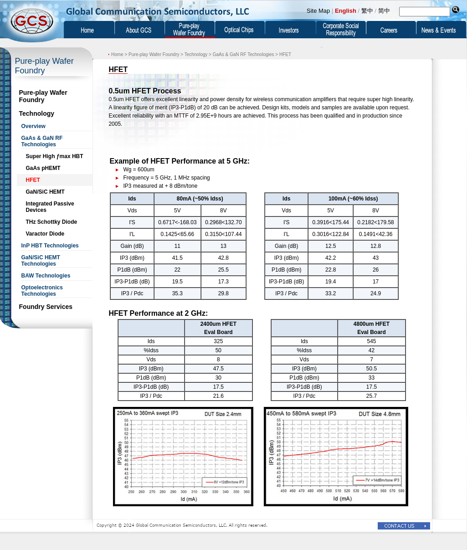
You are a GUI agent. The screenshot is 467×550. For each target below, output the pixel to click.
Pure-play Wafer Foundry (43, 96)
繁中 (367, 10)
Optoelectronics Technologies (42, 290)
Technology (37, 113)
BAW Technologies (46, 275)
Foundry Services (46, 306)
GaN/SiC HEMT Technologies (40, 260)
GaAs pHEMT (43, 168)
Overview (33, 126)
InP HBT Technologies (50, 245)
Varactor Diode (45, 234)
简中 (384, 10)
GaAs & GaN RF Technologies (42, 141)
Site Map (318, 10)
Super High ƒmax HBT (54, 156)
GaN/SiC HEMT (45, 192)
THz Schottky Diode (51, 222)
